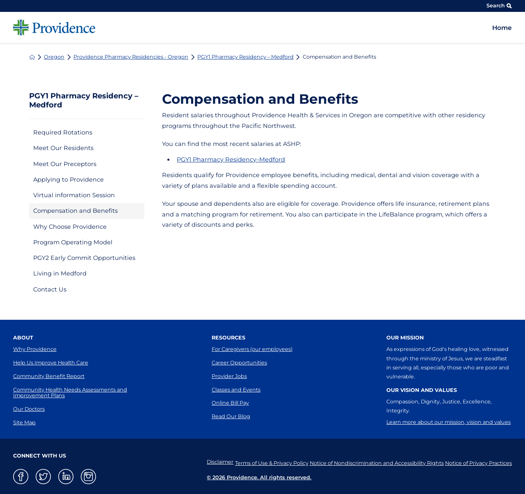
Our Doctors (29, 409)
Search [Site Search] (499, 5)
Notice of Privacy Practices (478, 462)
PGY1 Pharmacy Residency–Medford (231, 159)
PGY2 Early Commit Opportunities (84, 258)
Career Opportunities (239, 363)
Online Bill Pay (230, 403)
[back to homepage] (32, 57)
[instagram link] (88, 476)
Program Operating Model (72, 242)
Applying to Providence (68, 179)
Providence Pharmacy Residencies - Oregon (130, 57)
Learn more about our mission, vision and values (448, 422)
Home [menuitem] (502, 28)
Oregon (54, 57)
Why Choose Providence (70, 226)
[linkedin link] (65, 476)
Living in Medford (60, 273)
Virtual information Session (74, 195)
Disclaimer (206, 462)
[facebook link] (20, 476)
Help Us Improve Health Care (50, 363)
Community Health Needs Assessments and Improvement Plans (70, 393)
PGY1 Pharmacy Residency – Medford (245, 57)
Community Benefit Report (48, 376)
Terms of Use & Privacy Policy (262, 462)
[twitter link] (43, 476)
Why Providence (35, 349)
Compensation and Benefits (75, 210)
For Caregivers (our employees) (252, 349)
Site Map (24, 422)
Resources (228, 338)
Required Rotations (62, 132)
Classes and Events (236, 390)
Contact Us (49, 289)
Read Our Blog (231, 416)
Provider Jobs (229, 376)
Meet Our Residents (63, 148)
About (23, 338)
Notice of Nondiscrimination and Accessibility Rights (372, 462)
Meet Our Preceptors (64, 164)
